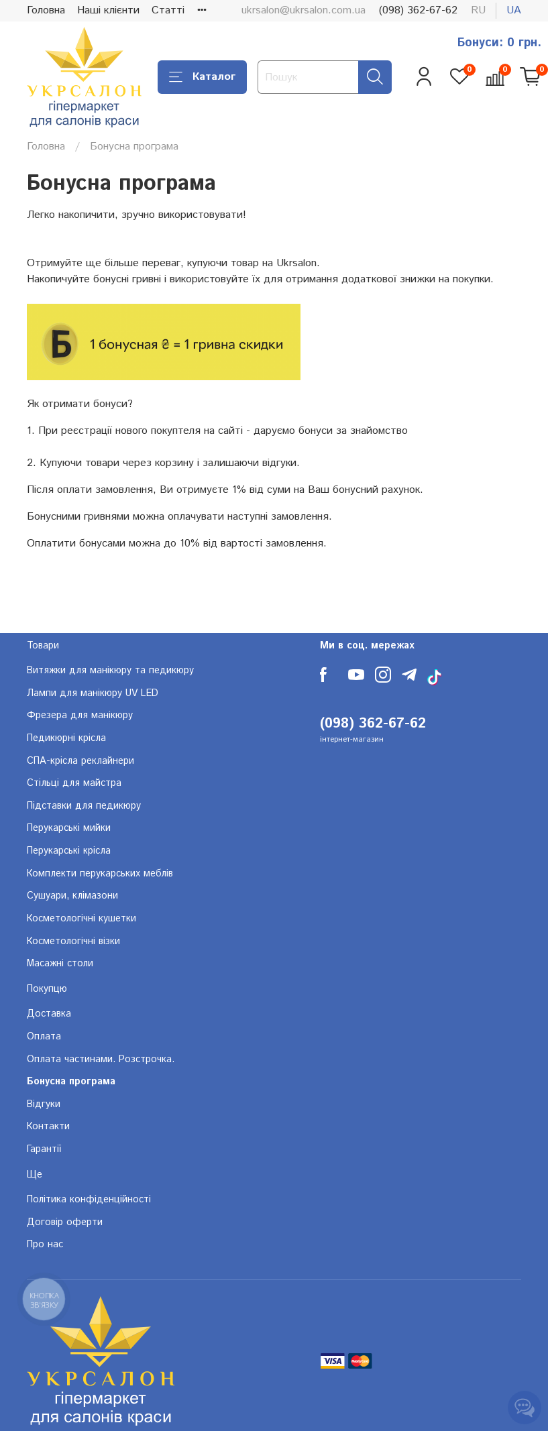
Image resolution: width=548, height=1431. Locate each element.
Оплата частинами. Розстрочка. (100, 1059)
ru (478, 10)
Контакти (48, 1126)
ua (513, 10)
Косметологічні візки (73, 941)
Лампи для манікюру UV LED (92, 693)
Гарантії (44, 1149)
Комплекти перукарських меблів (100, 873)
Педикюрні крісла (66, 738)
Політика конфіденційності (89, 1199)
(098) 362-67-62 (418, 10)
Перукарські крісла (69, 851)
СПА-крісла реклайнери (80, 761)
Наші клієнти (108, 10)
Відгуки (43, 1104)
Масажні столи (60, 963)
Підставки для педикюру (84, 806)
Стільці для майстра (74, 783)
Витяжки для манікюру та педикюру (110, 670)
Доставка (49, 1014)
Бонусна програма (71, 1081)
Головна (46, 10)
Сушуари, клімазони (72, 896)
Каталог (202, 76)
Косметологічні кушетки (81, 918)
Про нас (45, 1244)
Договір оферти (65, 1222)
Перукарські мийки (69, 828)
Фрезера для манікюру (80, 715)
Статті (168, 10)
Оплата (44, 1036)
